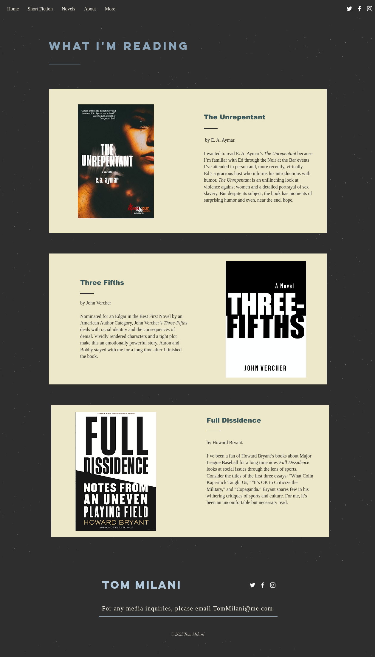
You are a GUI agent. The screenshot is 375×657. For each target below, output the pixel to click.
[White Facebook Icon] (359, 8)
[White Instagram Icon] (369, 8)
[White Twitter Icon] (349, 8)
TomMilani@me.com (243, 608)
